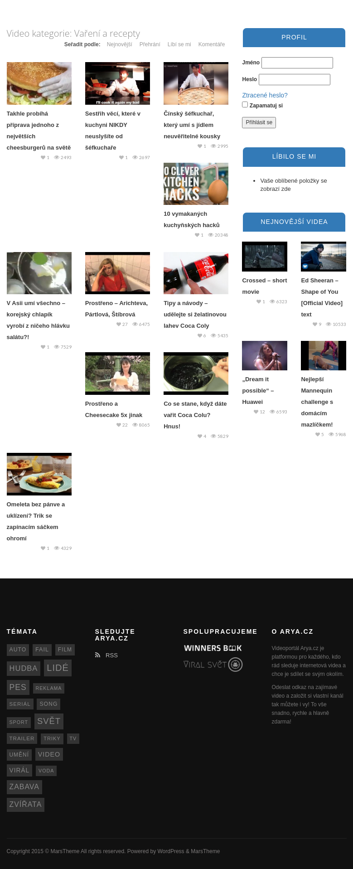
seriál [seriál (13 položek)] (20, 704)
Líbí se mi (179, 44)
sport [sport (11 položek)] (19, 722)
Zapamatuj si (262, 105)
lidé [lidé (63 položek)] (57, 668)
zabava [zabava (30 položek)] (24, 787)
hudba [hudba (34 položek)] (24, 668)
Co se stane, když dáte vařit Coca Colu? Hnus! (195, 415)
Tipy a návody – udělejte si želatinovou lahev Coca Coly (195, 314)
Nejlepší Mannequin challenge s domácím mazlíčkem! (317, 402)
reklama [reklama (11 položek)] (49, 688)
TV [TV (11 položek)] (73, 738)
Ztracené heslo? (264, 95)
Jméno (251, 62)
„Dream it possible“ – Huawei (258, 390)
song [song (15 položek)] (48, 704)
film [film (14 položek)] (65, 649)
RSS (106, 655)
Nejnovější (119, 44)
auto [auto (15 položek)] (18, 649)
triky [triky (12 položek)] (52, 738)
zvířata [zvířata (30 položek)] (26, 804)
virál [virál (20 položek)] (20, 770)
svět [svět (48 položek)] (49, 721)
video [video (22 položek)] (49, 754)
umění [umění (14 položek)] (19, 755)
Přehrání (150, 44)
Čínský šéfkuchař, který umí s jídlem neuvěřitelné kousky (192, 125)
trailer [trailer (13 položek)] (22, 738)
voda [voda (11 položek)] (46, 770)
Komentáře (211, 44)
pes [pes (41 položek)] (18, 687)
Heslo (249, 79)
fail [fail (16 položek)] (42, 649)
